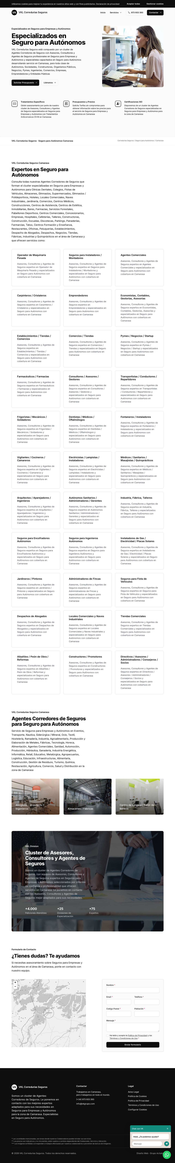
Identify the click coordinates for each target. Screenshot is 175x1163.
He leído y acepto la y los (131, 1036)
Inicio (103, 12)
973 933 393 (135, 12)
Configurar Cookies (137, 1109)
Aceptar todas (133, 4)
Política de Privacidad (137, 1035)
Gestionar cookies (155, 4)
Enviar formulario (133, 1044)
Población (139, 1009)
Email (109, 997)
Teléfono (139, 997)
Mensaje (111, 1020)
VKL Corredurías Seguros (29, 12)
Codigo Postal (113, 1009)
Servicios (116, 12)
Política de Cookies (137, 1096)
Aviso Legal (133, 1092)
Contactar (155, 12)
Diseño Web (142, 1153)
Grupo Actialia (157, 1153)
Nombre (110, 985)
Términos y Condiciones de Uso (124, 1038)
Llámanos (50, 82)
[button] (48, 1013)
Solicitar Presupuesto (25, 82)
